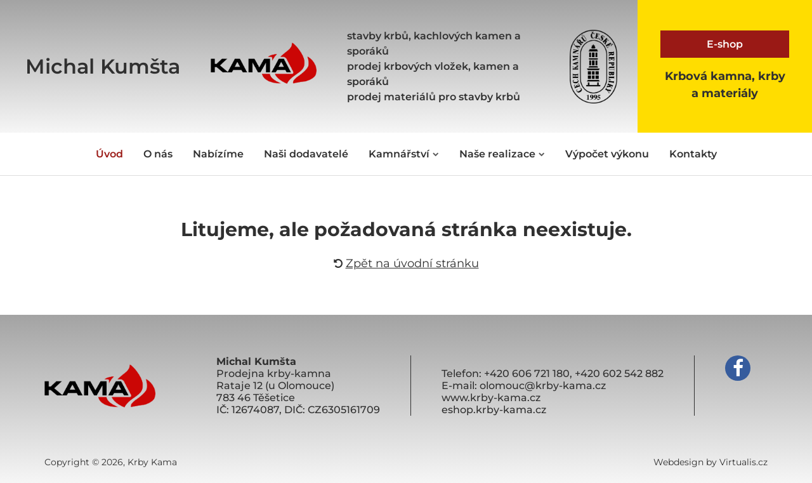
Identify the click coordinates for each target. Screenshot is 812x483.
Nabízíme (218, 154)
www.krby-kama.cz (491, 398)
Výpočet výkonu (607, 154)
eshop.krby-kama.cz (494, 410)
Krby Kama (152, 462)
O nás (158, 154)
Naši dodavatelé (306, 154)
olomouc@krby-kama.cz (543, 386)
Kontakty (693, 154)
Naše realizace (502, 154)
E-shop (725, 44)
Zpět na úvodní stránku (406, 263)
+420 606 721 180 (527, 373)
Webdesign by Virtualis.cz (710, 462)
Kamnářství (404, 154)
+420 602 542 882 (619, 373)
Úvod (109, 154)
